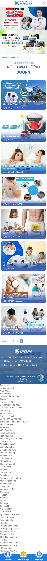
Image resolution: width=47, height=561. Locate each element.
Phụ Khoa (4, 427)
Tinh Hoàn (4, 399)
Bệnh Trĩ (4, 498)
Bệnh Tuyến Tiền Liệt (9, 396)
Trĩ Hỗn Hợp (5, 506)
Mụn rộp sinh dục (8, 481)
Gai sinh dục (5, 472)
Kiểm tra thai (5, 548)
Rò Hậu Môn (5, 512)
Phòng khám (5, 461)
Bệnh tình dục (6, 484)
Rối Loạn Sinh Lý (7, 416)
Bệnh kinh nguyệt (8, 444)
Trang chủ (4, 385)
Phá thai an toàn (7, 531)
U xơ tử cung (6, 458)
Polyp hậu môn (6, 520)
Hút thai (3, 540)
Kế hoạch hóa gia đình (10, 543)
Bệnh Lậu (4, 475)
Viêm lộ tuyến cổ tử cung (11, 439)
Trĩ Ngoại (4, 503)
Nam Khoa (5, 391)
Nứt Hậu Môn (6, 509)
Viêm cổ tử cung (7, 453)
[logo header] (23, 3)
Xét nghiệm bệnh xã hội (10, 478)
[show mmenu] (2, 3)
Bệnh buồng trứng (8, 450)
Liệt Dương (5, 410)
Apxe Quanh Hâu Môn (10, 515)
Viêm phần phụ (7, 447)
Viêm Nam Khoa (7, 424)
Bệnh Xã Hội (5, 467)
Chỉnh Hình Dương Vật (10, 419)
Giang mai (4, 486)
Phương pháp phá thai (10, 529)
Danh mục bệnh (7, 388)
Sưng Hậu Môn (7, 517)
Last (4, 341)
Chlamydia (5, 492)
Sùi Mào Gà (5, 469)
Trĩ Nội (3, 500)
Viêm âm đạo (6, 430)
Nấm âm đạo (6, 441)
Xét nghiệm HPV (7, 489)
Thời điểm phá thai (8, 537)
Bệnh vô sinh (6, 456)
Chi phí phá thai (7, 534)
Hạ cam (3, 495)
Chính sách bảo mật (23, 381)
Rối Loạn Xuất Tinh (8, 402)
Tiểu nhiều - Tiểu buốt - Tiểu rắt (14, 422)
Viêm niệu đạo (6, 436)
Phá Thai (4, 523)
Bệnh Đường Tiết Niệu (10, 405)
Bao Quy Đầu (6, 394)
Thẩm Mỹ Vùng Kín (8, 464)
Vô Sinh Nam (6, 413)
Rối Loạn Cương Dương (11, 408)
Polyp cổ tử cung (7, 433)
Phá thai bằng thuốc (9, 526)
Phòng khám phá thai (9, 545)
